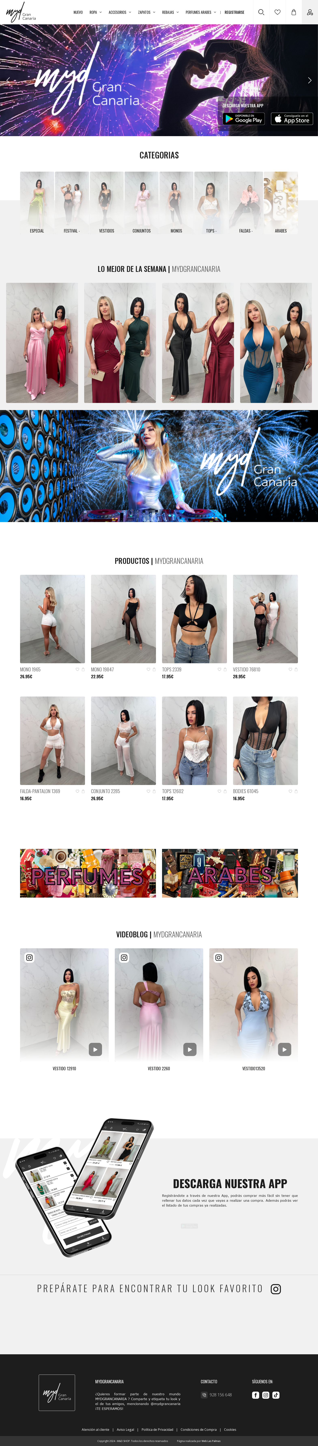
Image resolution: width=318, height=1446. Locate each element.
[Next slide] (310, 80)
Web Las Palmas (211, 1441)
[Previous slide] (8, 80)
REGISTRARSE (234, 12)
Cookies (230, 1429)
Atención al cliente (95, 1429)
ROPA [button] (96, 12)
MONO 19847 (102, 669)
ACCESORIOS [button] (120, 12)
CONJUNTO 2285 (105, 791)
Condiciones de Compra (199, 1429)
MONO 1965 (30, 669)
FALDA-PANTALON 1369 (40, 791)
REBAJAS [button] (170, 12)
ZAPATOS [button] (146, 12)
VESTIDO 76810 (246, 669)
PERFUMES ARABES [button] (201, 12)
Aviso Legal (125, 1429)
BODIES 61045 (245, 791)
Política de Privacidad (157, 1429)
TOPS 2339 (172, 669)
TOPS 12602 (173, 791)
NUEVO (78, 12)
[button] (294, 12)
